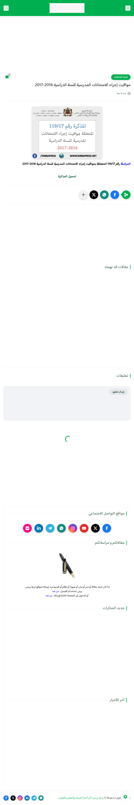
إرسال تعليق (118, 392)
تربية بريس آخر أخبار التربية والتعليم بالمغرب (81, 798)
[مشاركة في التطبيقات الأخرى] (83, 194)
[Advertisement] (67, 47)
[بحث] (6, 8)
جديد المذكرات (121, 77)
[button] (114, 194)
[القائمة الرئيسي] (128, 8)
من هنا (55, 591)
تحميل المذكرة (67, 176)
